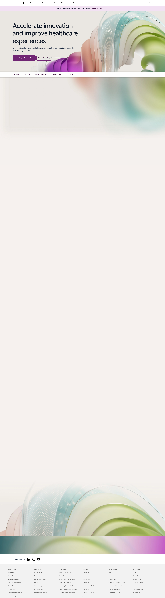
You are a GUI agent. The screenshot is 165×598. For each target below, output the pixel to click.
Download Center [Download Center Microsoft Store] (38, 576)
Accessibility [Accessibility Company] (136, 592)
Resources (76, 3)
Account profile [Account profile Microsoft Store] (38, 572)
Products (54, 3)
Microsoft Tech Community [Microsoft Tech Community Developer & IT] (115, 586)
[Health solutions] (33, 3)
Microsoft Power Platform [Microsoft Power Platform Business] (88, 586)
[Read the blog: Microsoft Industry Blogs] (97, 8)
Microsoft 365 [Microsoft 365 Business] (86, 582)
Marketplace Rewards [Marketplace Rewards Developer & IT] (114, 592)
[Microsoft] (15, 3)
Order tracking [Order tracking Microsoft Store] (38, 586)
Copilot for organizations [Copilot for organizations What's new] (14, 582)
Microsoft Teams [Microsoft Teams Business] (86, 589)
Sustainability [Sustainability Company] (136, 596)
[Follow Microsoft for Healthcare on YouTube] (38, 559)
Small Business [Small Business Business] (86, 596)
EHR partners (65, 3)
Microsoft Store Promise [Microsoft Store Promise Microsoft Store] (40, 592)
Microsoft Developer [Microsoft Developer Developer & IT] (113, 576)
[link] (16, 75)
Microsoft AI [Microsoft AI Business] (85, 572)
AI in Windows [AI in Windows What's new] (11, 589)
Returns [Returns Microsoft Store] (36, 582)
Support (85, 3)
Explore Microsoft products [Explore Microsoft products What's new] (15, 592)
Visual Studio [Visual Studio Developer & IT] (111, 596)
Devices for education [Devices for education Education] (64, 576)
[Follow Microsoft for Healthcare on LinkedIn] (28, 559)
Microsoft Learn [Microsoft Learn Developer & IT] (112, 579)
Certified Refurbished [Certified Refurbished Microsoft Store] (39, 589)
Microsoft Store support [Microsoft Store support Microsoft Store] (40, 579)
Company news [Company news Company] (137, 579)
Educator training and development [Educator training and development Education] (68, 589)
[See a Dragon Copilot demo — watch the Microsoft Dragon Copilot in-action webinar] (24, 58)
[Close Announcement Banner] (149, 8)
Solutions (45, 3)
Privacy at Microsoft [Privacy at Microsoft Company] (138, 582)
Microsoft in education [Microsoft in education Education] (65, 572)
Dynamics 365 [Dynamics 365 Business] (86, 579)
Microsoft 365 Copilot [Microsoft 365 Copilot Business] (88, 592)
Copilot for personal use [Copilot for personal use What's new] (14, 586)
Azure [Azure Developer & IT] (109, 572)
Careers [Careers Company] (135, 572)
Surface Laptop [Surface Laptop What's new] (12, 576)
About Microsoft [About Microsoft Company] (137, 576)
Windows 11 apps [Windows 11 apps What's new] (12, 596)
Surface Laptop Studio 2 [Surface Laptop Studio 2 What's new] (14, 579)
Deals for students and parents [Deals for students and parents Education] (67, 592)
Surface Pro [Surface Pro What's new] (11, 572)
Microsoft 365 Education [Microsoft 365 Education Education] (65, 582)
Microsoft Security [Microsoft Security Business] (87, 576)
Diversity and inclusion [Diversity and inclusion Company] (139, 589)
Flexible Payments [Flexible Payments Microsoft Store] (38, 596)
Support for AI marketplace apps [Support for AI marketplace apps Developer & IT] (116, 582)
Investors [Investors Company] (135, 586)
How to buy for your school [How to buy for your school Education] (66, 586)
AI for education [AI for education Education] (63, 596)
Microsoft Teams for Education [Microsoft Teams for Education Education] (67, 579)
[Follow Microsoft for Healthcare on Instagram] (33, 559)
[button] (43, 58)
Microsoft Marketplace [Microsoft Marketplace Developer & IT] (114, 589)
